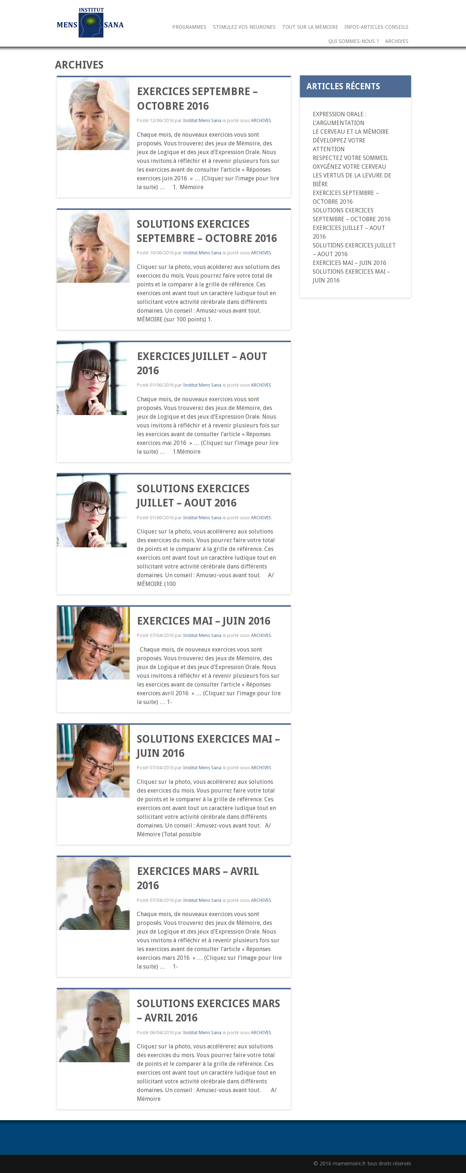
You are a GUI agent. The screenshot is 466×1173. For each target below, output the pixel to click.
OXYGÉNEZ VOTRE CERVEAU (349, 166)
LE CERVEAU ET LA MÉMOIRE (351, 131)
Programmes (189, 27)
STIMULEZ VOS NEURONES (244, 27)
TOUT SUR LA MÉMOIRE (310, 27)
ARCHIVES (396, 41)
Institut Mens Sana (202, 120)
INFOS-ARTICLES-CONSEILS (376, 27)
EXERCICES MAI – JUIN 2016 (203, 621)
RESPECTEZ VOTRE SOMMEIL (350, 158)
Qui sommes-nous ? (353, 41)
